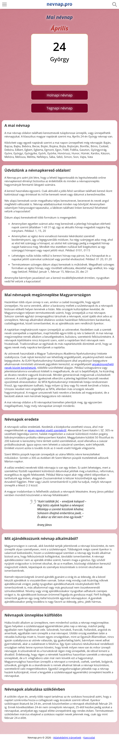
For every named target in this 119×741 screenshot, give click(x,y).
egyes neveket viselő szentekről (47, 430)
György (59, 59)
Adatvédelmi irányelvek (67, 737)
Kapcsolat (89, 737)
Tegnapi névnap (59, 108)
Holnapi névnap (60, 95)
